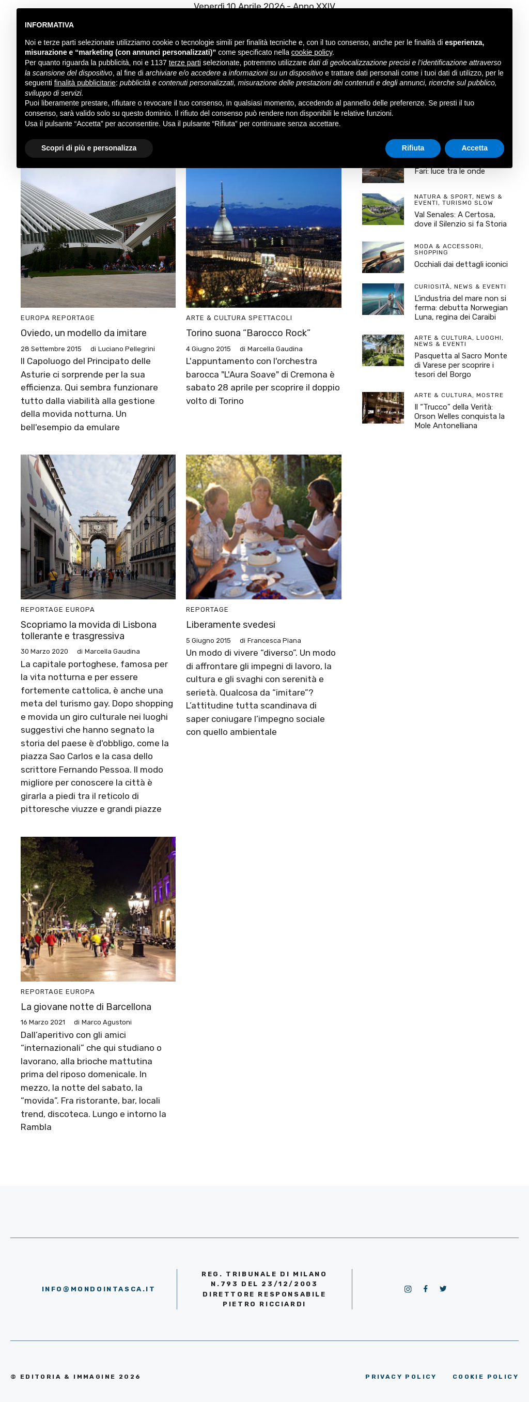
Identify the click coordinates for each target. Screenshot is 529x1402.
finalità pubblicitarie (85, 83)
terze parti (185, 62)
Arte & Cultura (216, 318)
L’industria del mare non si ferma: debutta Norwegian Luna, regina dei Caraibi (461, 308)
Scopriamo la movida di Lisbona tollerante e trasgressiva (89, 630)
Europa (35, 318)
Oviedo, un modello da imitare (84, 333)
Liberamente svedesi (230, 624)
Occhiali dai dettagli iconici (461, 264)
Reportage (73, 318)
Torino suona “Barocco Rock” (248, 333)
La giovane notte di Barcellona (86, 1007)
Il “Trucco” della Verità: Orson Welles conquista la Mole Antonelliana (459, 416)
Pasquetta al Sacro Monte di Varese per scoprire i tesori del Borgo (460, 365)
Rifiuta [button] (413, 148)
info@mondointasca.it (99, 1289)
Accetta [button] (474, 148)
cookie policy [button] (311, 52)
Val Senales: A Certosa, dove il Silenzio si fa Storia (460, 219)
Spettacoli (270, 318)
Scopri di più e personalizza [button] (88, 148)
